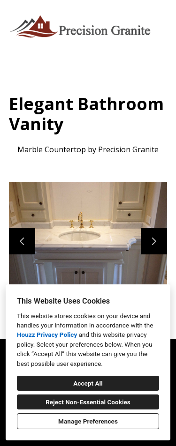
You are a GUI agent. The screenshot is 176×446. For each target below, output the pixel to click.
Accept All (88, 383)
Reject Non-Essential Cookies (88, 402)
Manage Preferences (88, 421)
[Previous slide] (22, 241)
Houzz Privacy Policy (47, 334)
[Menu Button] (161, 16)
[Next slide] (154, 241)
